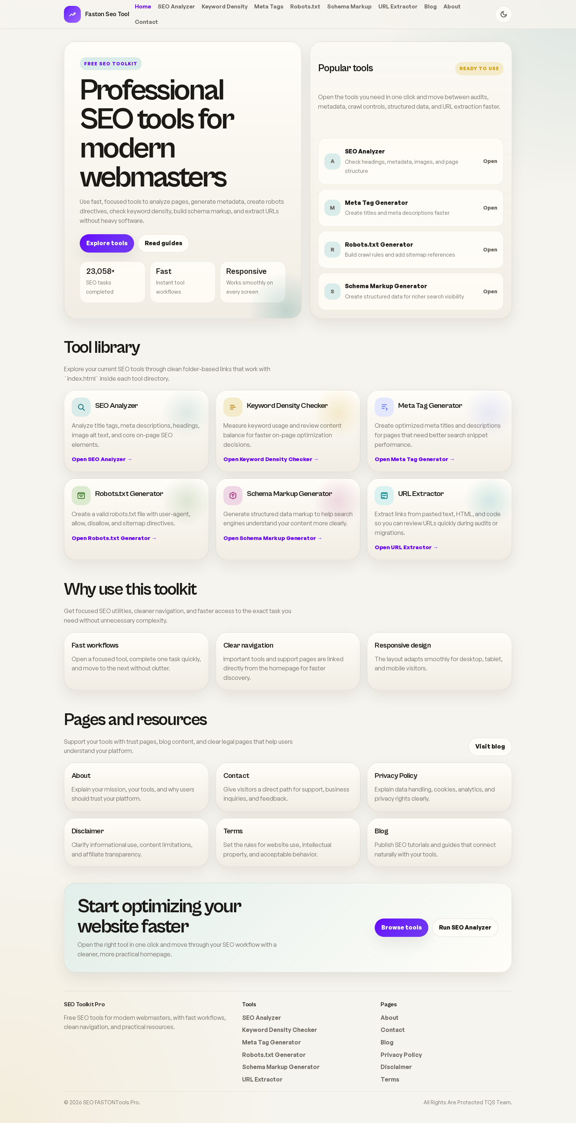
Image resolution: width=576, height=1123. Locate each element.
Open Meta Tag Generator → (415, 459)
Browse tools (401, 927)
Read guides (163, 243)
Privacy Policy (396, 776)
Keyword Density (225, 6)
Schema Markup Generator (281, 1067)
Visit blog (490, 746)
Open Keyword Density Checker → (271, 459)
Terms (233, 831)
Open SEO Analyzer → (102, 459)
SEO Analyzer (176, 6)
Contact (146, 21)
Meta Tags (269, 6)
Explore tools (106, 243)
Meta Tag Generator (271, 1042)
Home (143, 6)
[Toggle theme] (503, 14)
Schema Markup (349, 6)
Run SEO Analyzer (465, 927)
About (452, 6)
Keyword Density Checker (279, 1029)
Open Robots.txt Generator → (114, 538)
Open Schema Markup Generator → (273, 538)
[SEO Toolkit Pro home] (96, 14)
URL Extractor (398, 6)
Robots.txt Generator (274, 1054)
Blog (430, 6)
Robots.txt (305, 6)
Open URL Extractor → (406, 547)
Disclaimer (88, 831)
